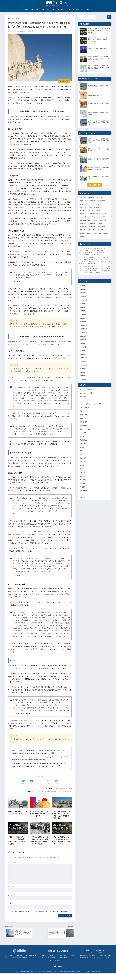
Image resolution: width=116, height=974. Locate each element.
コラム (53, 9)
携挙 (81, 450)
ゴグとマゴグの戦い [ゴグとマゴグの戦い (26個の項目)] (95, 207)
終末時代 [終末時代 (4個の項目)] (82, 236)
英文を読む (17, 575)
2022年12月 (83, 357)
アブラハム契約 (38, 791)
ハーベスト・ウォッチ (47, 956)
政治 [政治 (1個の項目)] (85, 230)
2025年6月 (83, 292)
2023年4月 (83, 342)
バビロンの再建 (84, 407)
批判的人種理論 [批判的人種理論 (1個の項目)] (101, 226)
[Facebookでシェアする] (31, 782)
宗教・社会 (45, 9)
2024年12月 (83, 299)
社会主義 (82, 472)
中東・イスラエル (66, 788)
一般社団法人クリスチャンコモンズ (88, 956)
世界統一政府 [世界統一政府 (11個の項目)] (83, 223)
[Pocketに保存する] (56, 782)
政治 (32, 9)
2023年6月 (83, 335)
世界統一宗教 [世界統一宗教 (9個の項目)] (103, 220)
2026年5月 (83, 285)
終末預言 (60, 9)
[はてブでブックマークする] (40, 782)
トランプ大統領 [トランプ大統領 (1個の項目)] (96, 210)
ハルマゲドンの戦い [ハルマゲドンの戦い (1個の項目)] (95, 213)
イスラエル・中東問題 (86, 392)
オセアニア (83, 396)
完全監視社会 (83, 439)
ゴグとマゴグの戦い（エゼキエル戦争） (91, 403)
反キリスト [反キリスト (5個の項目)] (100, 223)
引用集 (68, 9)
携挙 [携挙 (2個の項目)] (81, 230)
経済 (37, 9)
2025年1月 (83, 296)
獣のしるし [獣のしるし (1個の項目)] (98, 233)
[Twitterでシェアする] (23, 782)
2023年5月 (83, 339)
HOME (58, 967)
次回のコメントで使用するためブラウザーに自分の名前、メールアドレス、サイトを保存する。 (39, 911)
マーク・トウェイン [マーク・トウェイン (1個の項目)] (95, 217)
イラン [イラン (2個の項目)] (88, 204)
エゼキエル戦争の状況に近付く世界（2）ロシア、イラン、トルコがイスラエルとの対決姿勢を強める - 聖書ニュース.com (94, 270)
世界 (81, 410)
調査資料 (89, 9)
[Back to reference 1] (54, 753)
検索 (109, 17)
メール (11, 895)
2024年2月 (83, 321)
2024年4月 (83, 314)
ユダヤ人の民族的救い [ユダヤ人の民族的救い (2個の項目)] (85, 220)
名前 (10, 887)
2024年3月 (83, 317)
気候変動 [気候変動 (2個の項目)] (82, 233)
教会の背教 (83, 457)
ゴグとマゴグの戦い (65, 791)
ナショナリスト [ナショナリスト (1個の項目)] (84, 213)
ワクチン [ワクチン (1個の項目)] (95, 220)
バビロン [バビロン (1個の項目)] (104, 213)
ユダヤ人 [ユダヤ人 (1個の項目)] (104, 217)
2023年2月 (83, 350)
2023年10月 (83, 332)
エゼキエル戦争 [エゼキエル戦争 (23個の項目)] (96, 204)
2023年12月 (83, 324)
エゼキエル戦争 (51, 791)
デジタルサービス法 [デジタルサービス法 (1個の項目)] (85, 210)
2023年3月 (83, 346)
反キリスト (83, 432)
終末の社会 (83, 479)
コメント (12, 862)
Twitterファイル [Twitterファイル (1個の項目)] (100, 197)
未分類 (82, 464)
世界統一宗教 (83, 414)
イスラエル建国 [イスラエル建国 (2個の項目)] (101, 201)
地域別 (26, 9)
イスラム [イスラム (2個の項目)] (82, 204)
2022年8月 (83, 371)
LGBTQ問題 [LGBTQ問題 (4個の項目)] (91, 197)
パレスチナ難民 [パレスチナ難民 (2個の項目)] (84, 217)
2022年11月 (83, 361)
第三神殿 (82, 475)
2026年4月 (83, 288)
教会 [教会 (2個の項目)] (94, 230)
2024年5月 (83, 310)
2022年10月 (83, 364)
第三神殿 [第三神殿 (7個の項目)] (105, 233)
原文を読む (17, 281)
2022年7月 (83, 375)
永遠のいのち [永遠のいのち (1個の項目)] (90, 233)
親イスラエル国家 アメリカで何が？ (33, 326)
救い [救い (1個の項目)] (90, 230)
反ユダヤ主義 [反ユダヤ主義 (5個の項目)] (83, 226)
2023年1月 (83, 353)
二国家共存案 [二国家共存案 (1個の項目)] (92, 223)
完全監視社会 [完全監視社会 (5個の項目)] (92, 226)
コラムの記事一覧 (95, 185)
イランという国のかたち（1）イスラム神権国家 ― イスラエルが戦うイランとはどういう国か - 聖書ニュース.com (94, 261)
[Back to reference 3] (60, 766)
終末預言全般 (83, 490)
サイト (10, 903)
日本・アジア (83, 461)
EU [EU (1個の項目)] (85, 197)
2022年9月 (83, 368)
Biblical (6, 956)
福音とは (57, 739)
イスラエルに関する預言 (87, 389)
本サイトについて (78, 9)
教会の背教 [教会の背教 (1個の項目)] (100, 230)
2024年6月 (83, 306)
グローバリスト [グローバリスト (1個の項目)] (84, 207)
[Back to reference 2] (44, 760)
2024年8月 (83, 303)
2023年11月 (83, 328)
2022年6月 (83, 379)
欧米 (81, 468)
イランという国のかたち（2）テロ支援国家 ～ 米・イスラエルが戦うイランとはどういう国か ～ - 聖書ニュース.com (94, 252)
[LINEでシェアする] (48, 782)
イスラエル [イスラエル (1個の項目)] (92, 201)
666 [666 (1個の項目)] (81, 197)
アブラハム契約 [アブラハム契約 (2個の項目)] (84, 201)
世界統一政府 (83, 421)
